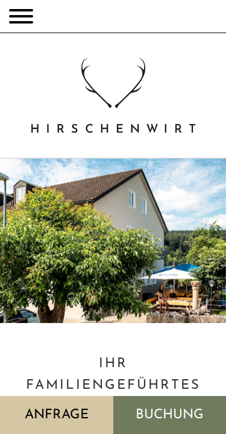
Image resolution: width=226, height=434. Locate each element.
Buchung (170, 415)
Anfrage (57, 415)
